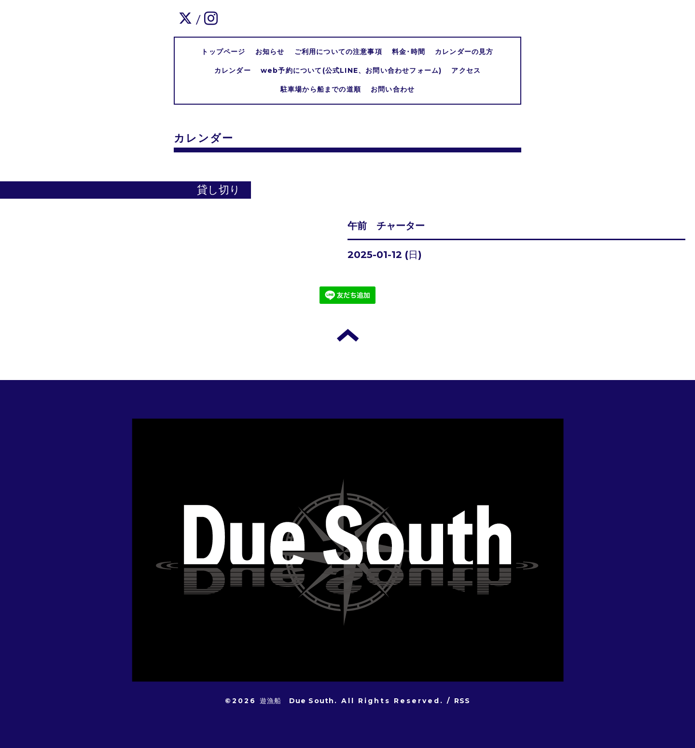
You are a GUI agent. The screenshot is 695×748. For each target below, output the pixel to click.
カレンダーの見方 (464, 51)
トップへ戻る (348, 335)
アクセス (466, 70)
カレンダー (232, 70)
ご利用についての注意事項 (338, 51)
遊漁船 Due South (297, 700)
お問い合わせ (393, 89)
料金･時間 (408, 51)
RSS (462, 700)
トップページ (223, 51)
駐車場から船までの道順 (320, 89)
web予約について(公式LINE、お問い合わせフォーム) (351, 70)
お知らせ (270, 51)
